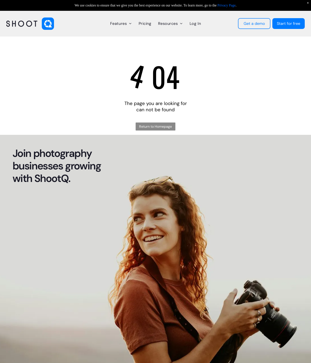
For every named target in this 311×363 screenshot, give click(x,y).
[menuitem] (121, 23)
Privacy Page (226, 5)
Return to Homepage (155, 126)
